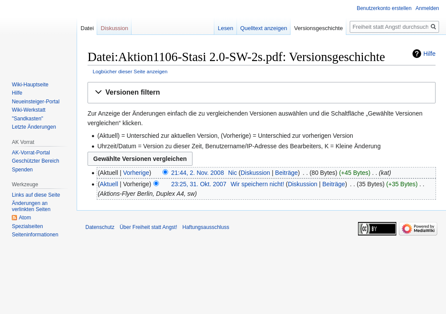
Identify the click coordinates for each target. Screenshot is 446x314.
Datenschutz (100, 227)
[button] (261, 92)
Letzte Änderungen (34, 127)
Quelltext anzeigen (263, 28)
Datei (87, 28)
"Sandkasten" (27, 119)
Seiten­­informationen (35, 235)
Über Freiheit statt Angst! (148, 227)
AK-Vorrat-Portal (31, 153)
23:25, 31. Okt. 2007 (198, 184)
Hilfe (429, 53)
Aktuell (109, 184)
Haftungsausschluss (205, 227)
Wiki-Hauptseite (30, 85)
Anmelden (427, 8)
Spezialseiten (27, 226)
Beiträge (286, 172)
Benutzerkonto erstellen (384, 8)
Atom (25, 218)
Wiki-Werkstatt (28, 110)
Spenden (22, 170)
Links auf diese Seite (36, 195)
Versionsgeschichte (318, 28)
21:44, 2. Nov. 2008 (197, 172)
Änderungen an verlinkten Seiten (31, 206)
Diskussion (255, 172)
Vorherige (136, 172)
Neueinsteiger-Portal (35, 102)
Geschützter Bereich (35, 161)
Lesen (225, 28)
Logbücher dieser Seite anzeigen (130, 71)
